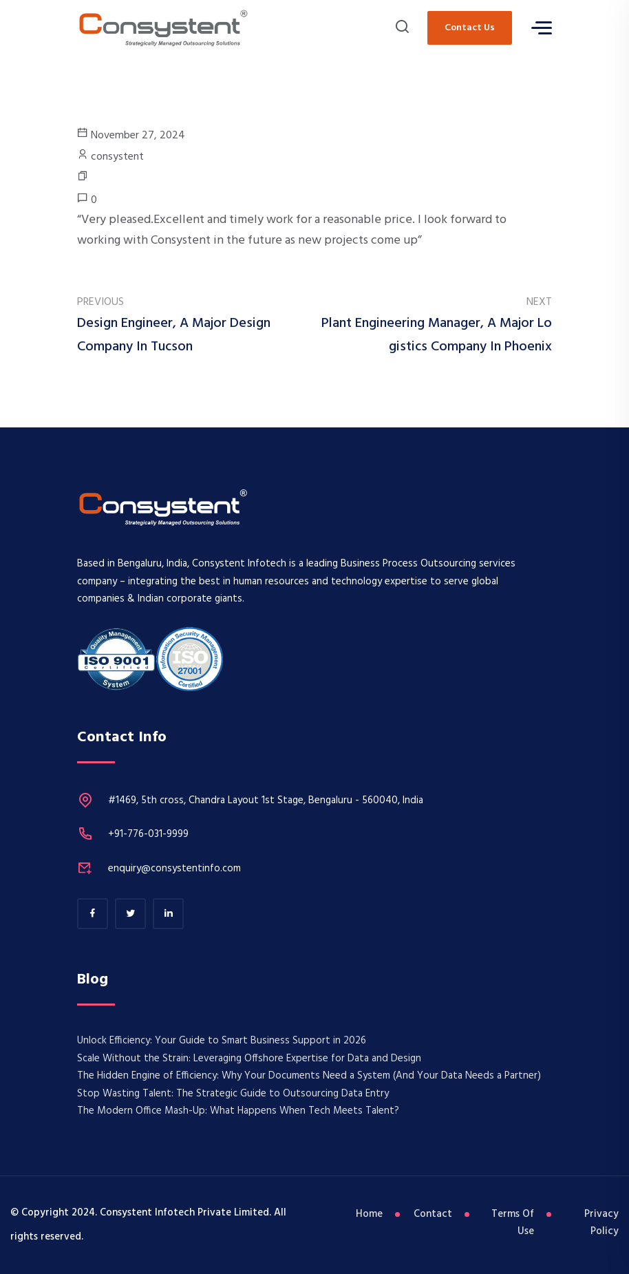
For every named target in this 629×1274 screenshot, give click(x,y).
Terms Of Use (512, 1223)
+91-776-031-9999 (148, 834)
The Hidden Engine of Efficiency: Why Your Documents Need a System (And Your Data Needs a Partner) (309, 1076)
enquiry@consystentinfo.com (174, 868)
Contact (433, 1214)
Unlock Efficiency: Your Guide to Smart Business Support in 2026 (221, 1040)
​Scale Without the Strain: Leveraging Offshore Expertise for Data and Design (249, 1058)
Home (369, 1214)
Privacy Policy (601, 1223)
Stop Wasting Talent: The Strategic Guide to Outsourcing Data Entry (233, 1093)
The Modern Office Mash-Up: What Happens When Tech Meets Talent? (238, 1111)
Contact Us (470, 28)
